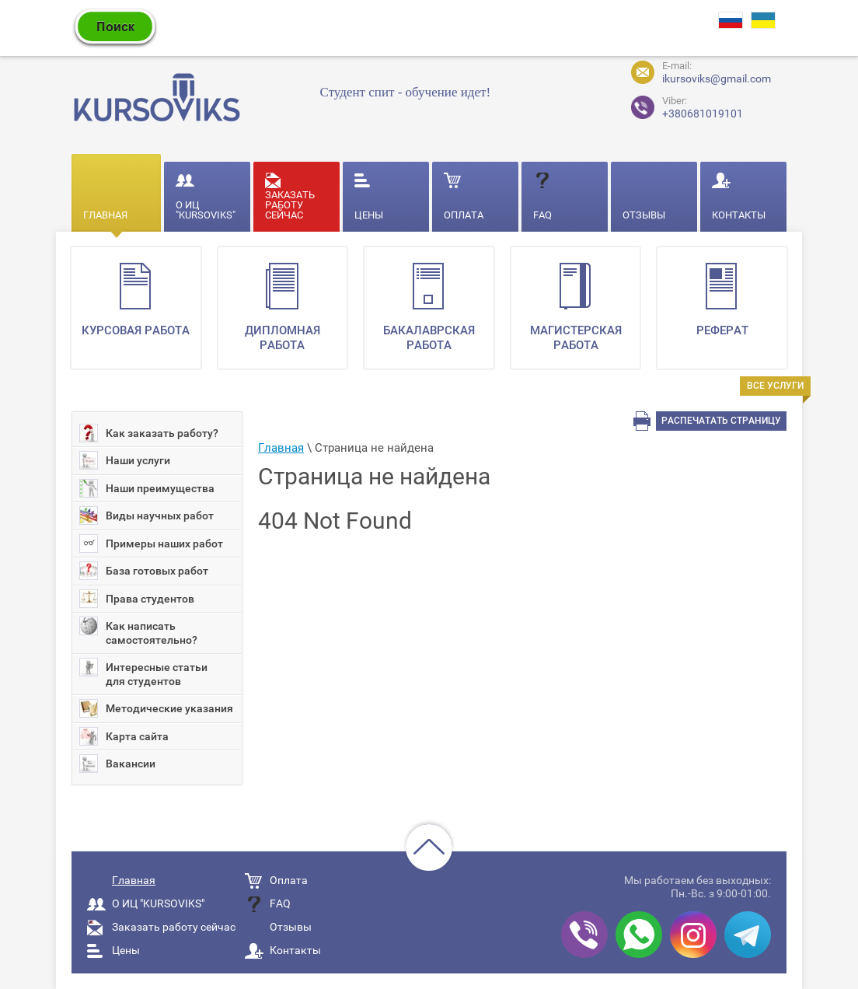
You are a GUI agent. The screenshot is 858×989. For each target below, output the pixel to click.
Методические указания (156, 708)
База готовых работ (143, 570)
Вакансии (117, 763)
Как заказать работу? (148, 433)
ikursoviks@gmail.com (716, 78)
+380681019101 (674, 105)
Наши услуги (124, 460)
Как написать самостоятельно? (138, 631)
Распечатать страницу (721, 420)
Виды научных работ (146, 515)
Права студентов (136, 598)
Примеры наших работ (151, 543)
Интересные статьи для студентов (143, 672)
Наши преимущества (146, 488)
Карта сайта (124, 736)
